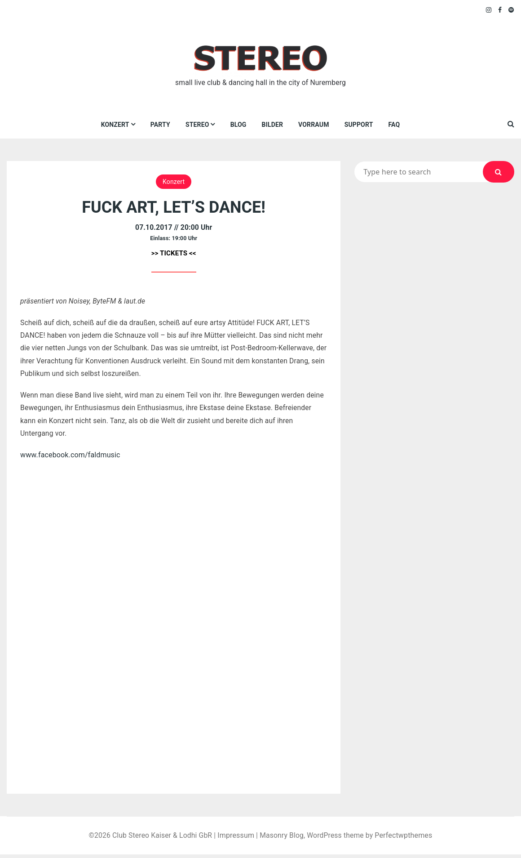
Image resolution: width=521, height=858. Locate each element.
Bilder (272, 124)
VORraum (313, 124)
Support (358, 124)
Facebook (500, 9)
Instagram (489, 9)
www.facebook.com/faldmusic (70, 458)
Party (160, 124)
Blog (238, 124)
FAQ (394, 124)
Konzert (115, 124)
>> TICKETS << (173, 254)
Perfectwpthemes (406, 839)
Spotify (511, 9)
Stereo (197, 124)
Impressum (235, 839)
